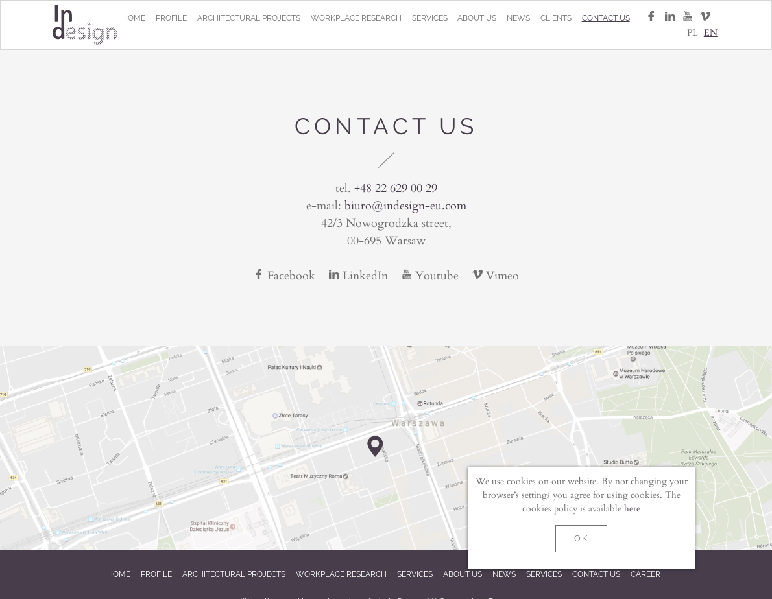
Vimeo (495, 275)
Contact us (606, 18)
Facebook (286, 275)
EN (711, 32)
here (632, 508)
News (518, 18)
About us (476, 18)
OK (581, 538)
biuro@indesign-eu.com (405, 205)
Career (645, 574)
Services (430, 18)
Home (133, 18)
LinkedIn (360, 275)
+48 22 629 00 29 (395, 187)
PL (692, 32)
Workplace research (356, 18)
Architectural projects (248, 18)
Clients (556, 18)
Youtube (432, 275)
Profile (171, 18)
